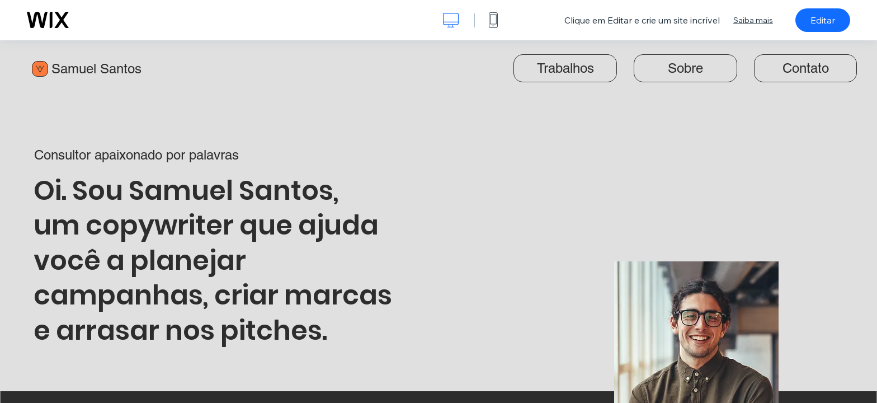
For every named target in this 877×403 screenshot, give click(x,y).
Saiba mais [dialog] (753, 20)
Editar (822, 20)
